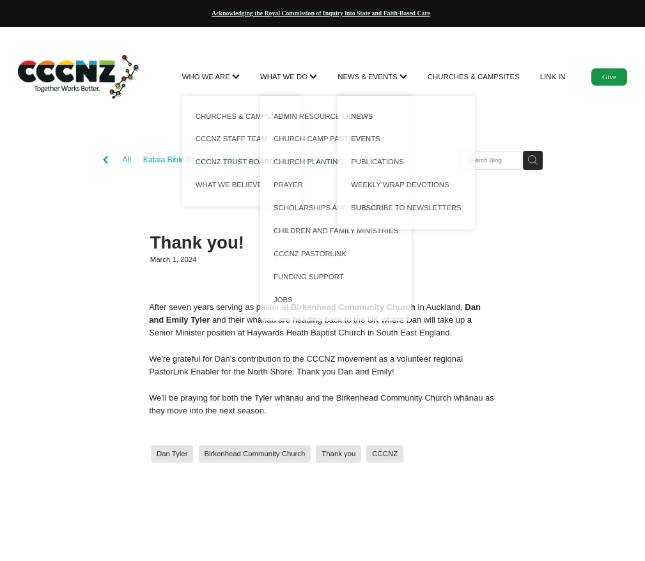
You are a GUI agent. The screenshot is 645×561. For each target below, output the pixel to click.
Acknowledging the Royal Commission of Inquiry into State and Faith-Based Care (321, 13)
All (126, 159)
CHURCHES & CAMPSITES (474, 77)
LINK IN (553, 77)
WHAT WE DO (288, 77)
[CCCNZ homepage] (79, 76)
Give (609, 77)
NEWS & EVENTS (372, 77)
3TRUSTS (373, 159)
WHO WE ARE (211, 77)
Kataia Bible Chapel (177, 159)
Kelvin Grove (245, 159)
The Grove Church (312, 159)
